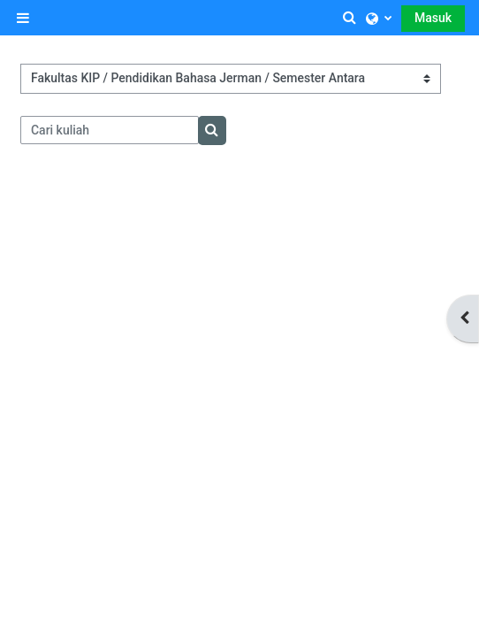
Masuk (433, 18)
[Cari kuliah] (110, 130)
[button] (350, 17)
